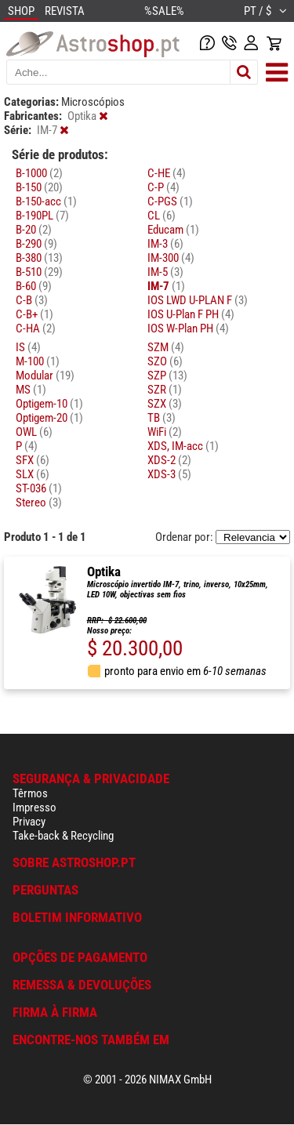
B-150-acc (46, 201)
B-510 (39, 272)
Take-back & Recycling (63, 836)
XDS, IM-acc (183, 446)
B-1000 (39, 173)
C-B (32, 300)
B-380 (39, 258)
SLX (32, 474)
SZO (165, 361)
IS (28, 347)
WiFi (164, 432)
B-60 (34, 286)
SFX (32, 460)
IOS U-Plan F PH (190, 314)
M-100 (38, 361)
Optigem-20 (49, 418)
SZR (164, 390)
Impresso (34, 807)
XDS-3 (169, 474)
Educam (173, 230)
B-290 (36, 244)
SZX (164, 404)
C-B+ (34, 314)
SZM (165, 347)
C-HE (166, 173)
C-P (163, 187)
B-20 (34, 230)
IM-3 (165, 244)
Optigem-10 (49, 404)
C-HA (36, 328)
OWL (34, 432)
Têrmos (30, 793)
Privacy (29, 822)
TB (161, 418)
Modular (45, 375)
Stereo (39, 502)
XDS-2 (169, 460)
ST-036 (39, 488)
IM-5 (165, 272)
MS (31, 390)
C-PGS (170, 201)
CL (161, 216)
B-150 (39, 187)
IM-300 (170, 258)
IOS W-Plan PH (188, 328)
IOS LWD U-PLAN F (197, 300)
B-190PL (42, 216)
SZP (167, 375)
